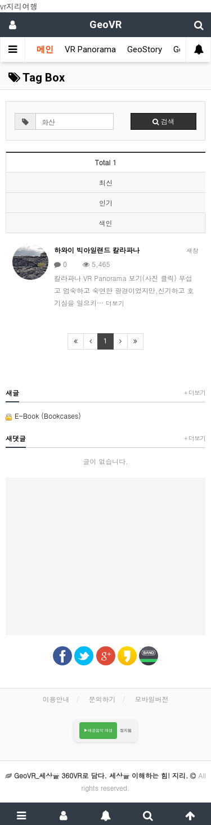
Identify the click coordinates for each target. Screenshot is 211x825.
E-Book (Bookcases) (43, 415)
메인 (45, 49)
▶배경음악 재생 (98, 730)
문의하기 (102, 699)
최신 (106, 182)
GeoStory (144, 49)
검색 (163, 121)
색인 (106, 223)
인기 (106, 202)
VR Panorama (90, 49)
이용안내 (55, 699)
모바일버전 (152, 699)
